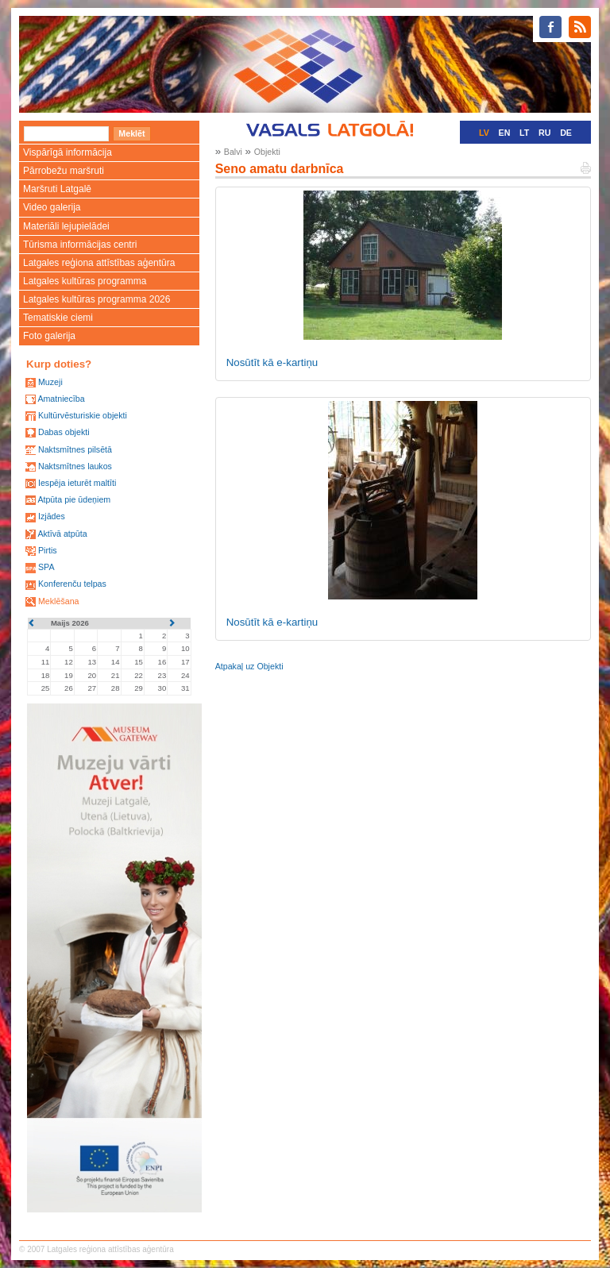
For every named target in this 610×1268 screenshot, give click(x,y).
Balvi (233, 151)
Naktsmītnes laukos (75, 466)
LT (524, 132)
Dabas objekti (64, 432)
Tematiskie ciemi (58, 317)
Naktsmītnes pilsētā (75, 449)
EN (505, 132)
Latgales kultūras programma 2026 (96, 299)
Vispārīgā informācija (67, 152)
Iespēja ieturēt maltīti (77, 483)
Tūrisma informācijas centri (80, 244)
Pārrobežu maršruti (63, 170)
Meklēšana (58, 601)
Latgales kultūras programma (84, 281)
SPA (46, 567)
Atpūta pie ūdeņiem (73, 499)
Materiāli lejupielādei (66, 226)
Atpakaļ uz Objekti (249, 666)
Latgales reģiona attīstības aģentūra (99, 262)
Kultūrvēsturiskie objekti (82, 415)
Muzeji (50, 382)
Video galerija (52, 207)
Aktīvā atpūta (62, 533)
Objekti (267, 151)
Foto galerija (49, 335)
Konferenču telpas (72, 583)
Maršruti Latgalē (57, 189)
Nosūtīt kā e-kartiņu (272, 362)
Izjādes (51, 516)
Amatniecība (60, 398)
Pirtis (47, 550)
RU (544, 132)
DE (566, 132)
